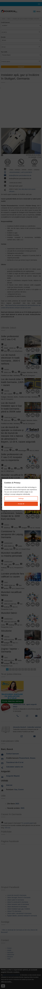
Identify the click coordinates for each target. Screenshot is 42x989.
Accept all (21, 504)
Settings (21, 498)
